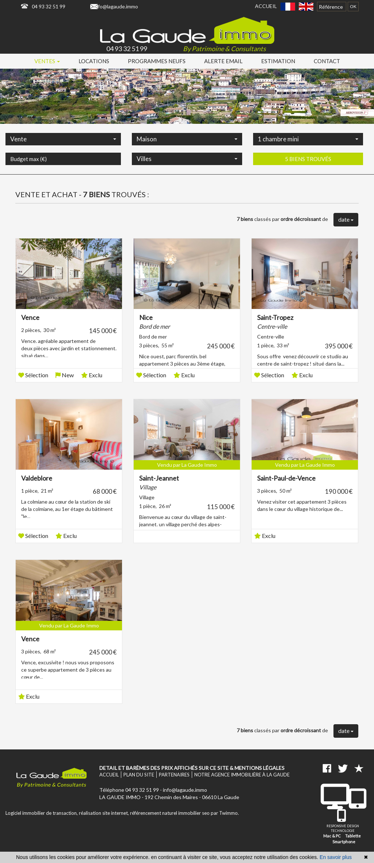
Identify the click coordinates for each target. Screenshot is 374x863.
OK (353, 6)
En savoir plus (336, 857)
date (346, 219)
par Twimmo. (225, 813)
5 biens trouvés (308, 179)
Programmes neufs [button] (157, 61)
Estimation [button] (278, 61)
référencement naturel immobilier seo (170, 813)
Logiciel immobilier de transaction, (42, 813)
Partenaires (174, 775)
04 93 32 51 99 (48, 6)
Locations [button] (94, 61)
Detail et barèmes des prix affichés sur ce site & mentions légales (192, 768)
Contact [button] (327, 61)
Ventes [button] (47, 61)
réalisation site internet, (104, 813)
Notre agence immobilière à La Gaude (242, 775)
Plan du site (138, 775)
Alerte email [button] (223, 61)
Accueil (266, 6)
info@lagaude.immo (116, 6)
